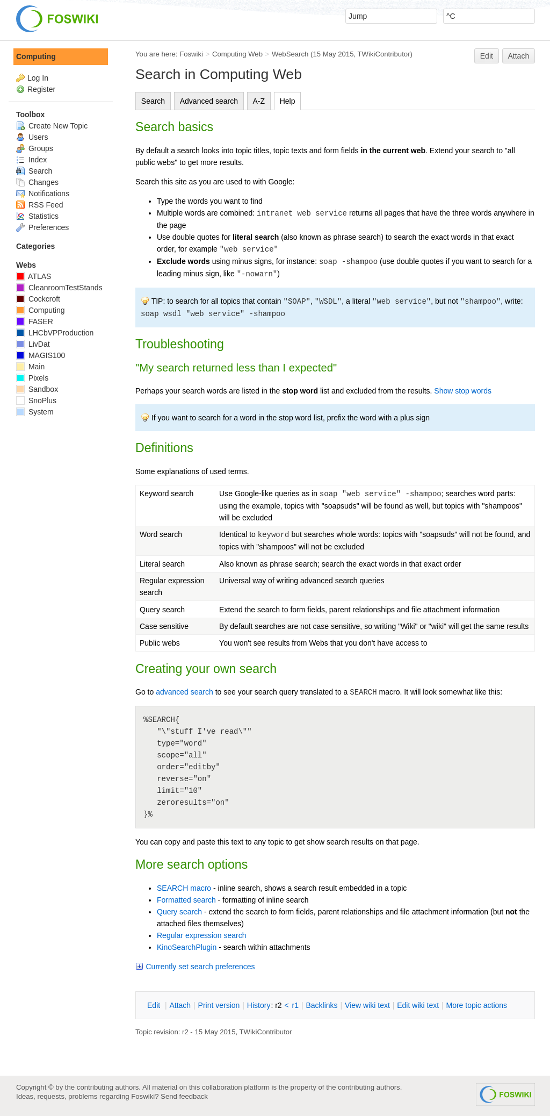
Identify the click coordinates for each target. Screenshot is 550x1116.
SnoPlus (36, 400)
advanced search (184, 692)
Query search (179, 911)
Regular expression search (202, 935)
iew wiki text (367, 1005)
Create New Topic (52, 125)
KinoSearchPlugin (186, 947)
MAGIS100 (40, 355)
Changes (37, 182)
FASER (34, 321)
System (35, 411)
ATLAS (33, 276)
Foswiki (191, 54)
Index (31, 159)
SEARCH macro (184, 888)
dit (154, 1005)
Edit (486, 56)
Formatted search (186, 900)
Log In (37, 78)
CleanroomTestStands (59, 287)
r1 (295, 1005)
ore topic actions (476, 1005)
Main (30, 366)
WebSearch (290, 54)
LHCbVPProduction (54, 332)
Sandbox (37, 389)
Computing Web (237, 54)
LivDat (33, 344)
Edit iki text (418, 1005)
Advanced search (209, 101)
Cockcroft (38, 299)
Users (32, 137)
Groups (34, 148)
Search (153, 101)
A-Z (259, 101)
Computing (36, 56)
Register (41, 89)
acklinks (321, 1005)
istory (259, 1005)
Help (287, 101)
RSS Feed (39, 205)
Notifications (42, 193)
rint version (219, 1005)
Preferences (42, 227)
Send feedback (184, 1096)
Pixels (32, 378)
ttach (180, 1005)
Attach (519, 56)
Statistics (37, 216)
